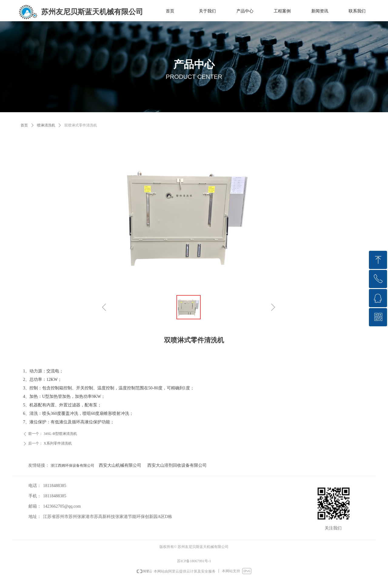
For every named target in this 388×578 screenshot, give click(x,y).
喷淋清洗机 (46, 125)
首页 (24, 125)
